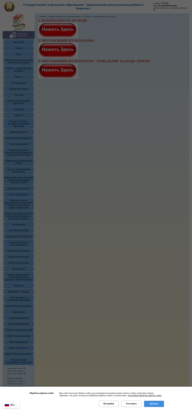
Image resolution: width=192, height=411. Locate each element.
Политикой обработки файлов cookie (144, 395)
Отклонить (131, 403)
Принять (154, 403)
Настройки (108, 403)
